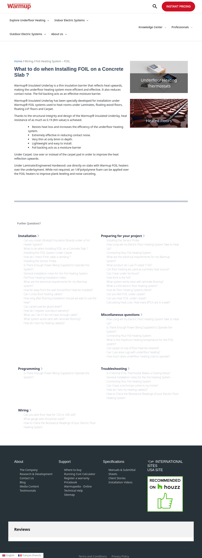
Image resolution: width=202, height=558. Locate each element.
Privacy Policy (120, 536)
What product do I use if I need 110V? (129, 265)
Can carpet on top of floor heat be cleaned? (133, 348)
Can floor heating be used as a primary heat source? (138, 269)
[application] (47, 20)
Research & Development (36, 474)
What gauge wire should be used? (44, 419)
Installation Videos (120, 482)
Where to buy (72, 470)
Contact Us (27, 478)
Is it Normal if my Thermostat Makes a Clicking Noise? (138, 373)
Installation (28, 236)
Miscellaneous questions (122, 314)
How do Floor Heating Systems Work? (129, 290)
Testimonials (28, 490)
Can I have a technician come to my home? (132, 385)
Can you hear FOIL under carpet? (127, 298)
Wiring (28, 61)
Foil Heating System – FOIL (53, 61)
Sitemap (69, 495)
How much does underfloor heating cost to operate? (138, 356)
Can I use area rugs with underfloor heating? (133, 352)
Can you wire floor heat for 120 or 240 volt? (50, 415)
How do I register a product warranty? (46, 310)
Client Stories (117, 478)
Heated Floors (159, 120)
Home (18, 61)
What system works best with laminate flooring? (52, 319)
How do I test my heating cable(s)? (44, 323)
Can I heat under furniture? (123, 273)
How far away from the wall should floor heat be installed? (58, 290)
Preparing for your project (123, 236)
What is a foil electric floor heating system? (132, 286)
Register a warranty (76, 478)
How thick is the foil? (119, 277)
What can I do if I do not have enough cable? (50, 315)
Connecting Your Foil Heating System (129, 253)
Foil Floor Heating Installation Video (45, 277)
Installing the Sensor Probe (40, 261)
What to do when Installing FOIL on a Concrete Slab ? (56, 248)
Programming (30, 368)
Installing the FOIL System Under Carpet (48, 253)
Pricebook (70, 482)
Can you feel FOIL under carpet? (126, 294)
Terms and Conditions (93, 536)
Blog (23, 482)
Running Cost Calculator (79, 474)
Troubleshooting (115, 368)
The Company (29, 470)
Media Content (29, 486)
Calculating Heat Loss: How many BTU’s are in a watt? (138, 302)
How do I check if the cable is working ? (47, 257)
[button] (155, 7)
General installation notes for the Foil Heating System (56, 273)
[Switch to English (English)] (8, 555)
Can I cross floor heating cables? (43, 294)
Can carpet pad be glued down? (43, 306)
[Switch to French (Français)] (29, 555)
